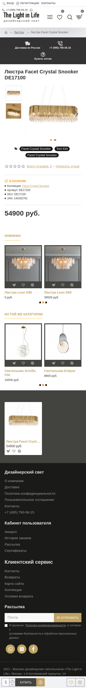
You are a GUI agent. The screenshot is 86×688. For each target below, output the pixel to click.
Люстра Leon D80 (18, 292)
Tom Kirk (62, 148)
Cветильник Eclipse (59, 371)
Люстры (19, 32)
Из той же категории (24, 314)
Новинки (13, 236)
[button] (76, 113)
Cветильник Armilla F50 (20, 373)
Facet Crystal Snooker (36, 148)
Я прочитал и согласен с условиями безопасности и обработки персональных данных (43, 631)
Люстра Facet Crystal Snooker (23, 441)
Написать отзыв (67, 166)
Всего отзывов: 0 (39, 166)
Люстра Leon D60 (58, 292)
